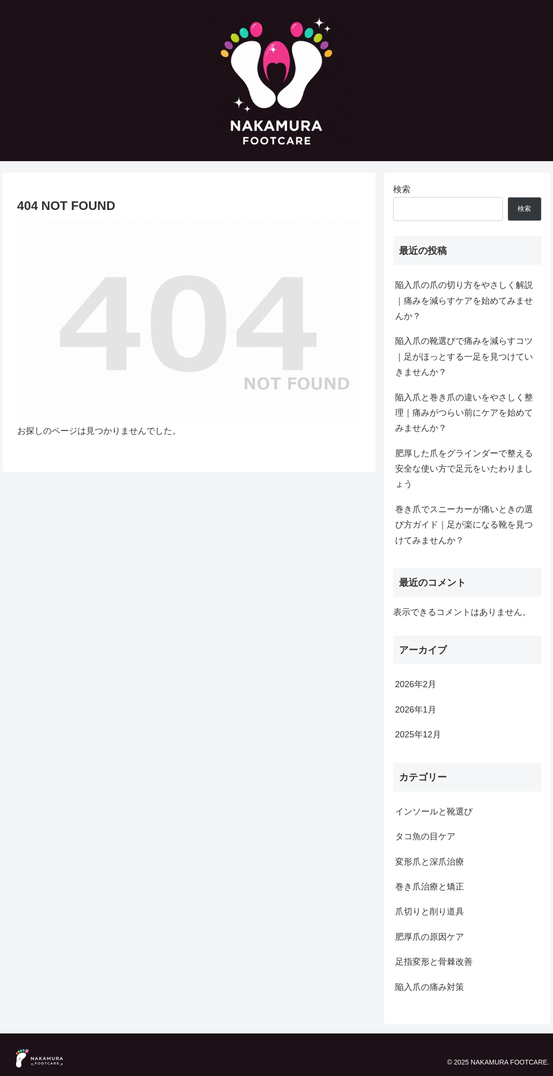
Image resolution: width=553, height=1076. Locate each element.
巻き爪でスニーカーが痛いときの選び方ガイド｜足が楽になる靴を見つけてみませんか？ (464, 525)
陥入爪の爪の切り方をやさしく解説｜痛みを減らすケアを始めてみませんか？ (464, 300)
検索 (401, 189)
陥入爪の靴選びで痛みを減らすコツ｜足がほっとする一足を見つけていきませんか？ (464, 356)
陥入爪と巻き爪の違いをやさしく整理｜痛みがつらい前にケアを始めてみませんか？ (464, 413)
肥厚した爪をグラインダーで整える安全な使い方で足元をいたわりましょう (464, 469)
